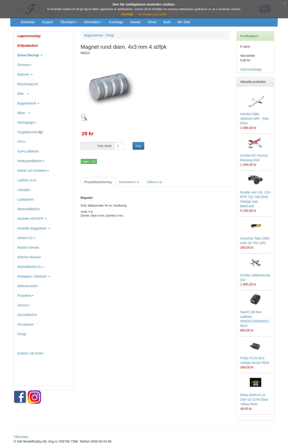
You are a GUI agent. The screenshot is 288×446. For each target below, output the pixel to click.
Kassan (135, 22)
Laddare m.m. (27, 180)
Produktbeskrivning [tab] (98, 182)
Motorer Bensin (28, 247)
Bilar (23, 93)
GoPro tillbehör (28, 151)
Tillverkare (68, 22)
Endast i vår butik (30, 353)
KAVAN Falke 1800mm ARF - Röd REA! (254, 118)
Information (93, 22)
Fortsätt (127, 14)
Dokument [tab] (129, 182)
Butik (167, 22)
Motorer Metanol (29, 257)
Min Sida (183, 22)
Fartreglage (26, 122)
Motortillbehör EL (30, 267)
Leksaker (23, 190)
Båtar (23, 113)
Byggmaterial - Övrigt (99, 35)
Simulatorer (25, 324)
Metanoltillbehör (28, 209)
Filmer (152, 22)
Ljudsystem (25, 199)
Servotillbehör (27, 315)
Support (47, 22)
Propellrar (25, 295)
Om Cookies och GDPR (152, 14)
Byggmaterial (28, 103)
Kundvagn (116, 22)
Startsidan (28, 22)
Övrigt (21, 334)
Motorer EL (26, 238)
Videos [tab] (154, 182)
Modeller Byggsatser (33, 228)
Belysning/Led (27, 84)
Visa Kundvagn (251, 69)
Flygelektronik (30, 132)
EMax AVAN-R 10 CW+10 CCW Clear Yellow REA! (254, 399)
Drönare (24, 65)
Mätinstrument (27, 286)
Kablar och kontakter (33, 170)
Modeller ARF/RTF (32, 218)
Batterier (25, 74)
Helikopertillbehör (30, 161)
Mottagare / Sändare (33, 276)
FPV (21, 142)
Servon (23, 305)
